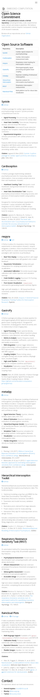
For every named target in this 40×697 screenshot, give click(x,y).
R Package (14, 616)
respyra (5, 63)
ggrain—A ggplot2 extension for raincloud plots (19, 671)
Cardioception (7, 58)
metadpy (5, 76)
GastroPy (6, 69)
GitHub (5, 105)
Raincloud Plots (8, 91)
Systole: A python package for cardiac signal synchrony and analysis (19, 154)
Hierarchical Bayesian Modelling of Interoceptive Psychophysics (19, 529)
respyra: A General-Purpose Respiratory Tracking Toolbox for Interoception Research (20, 300)
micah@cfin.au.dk (22, 689)
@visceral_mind (15, 694)
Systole (5, 53)
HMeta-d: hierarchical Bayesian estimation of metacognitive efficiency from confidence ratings (18, 453)
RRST (5, 86)
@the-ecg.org (14, 691)
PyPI (12, 240)
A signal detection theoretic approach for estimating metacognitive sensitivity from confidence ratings (20, 462)
